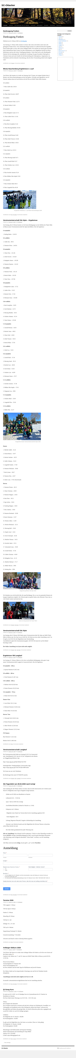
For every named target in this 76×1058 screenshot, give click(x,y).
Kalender (11, 25)
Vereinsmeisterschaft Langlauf (15, 749)
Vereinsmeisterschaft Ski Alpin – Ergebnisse (20, 220)
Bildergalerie (39, 25)
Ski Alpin (15, 214)
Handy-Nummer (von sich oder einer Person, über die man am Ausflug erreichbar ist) (25, 881)
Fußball (60, 43)
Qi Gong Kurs (8, 989)
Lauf (59, 46)
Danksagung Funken (11, 31)
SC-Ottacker (8, 5)
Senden (7, 888)
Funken (12, 63)
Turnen (14, 1038)
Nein (5, 870)
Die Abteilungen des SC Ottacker (22, 25)
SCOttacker (20, 33)
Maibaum (60, 47)
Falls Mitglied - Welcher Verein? (36, 867)
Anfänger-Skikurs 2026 (12, 948)
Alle (12, 214)
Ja (4, 869)
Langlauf (18, 778)
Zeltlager (60, 54)
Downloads (52, 25)
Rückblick (46, 25)
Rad (59, 49)
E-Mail (5, 860)
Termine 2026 (8, 900)
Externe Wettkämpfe (62, 40)
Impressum (58, 25)
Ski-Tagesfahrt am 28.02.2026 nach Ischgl (19, 784)
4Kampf (12, 625)
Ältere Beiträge (6, 1042)
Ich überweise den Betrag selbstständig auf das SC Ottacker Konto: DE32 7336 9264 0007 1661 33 (26, 878)
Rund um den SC (62, 50)
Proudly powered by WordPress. (65, 1048)
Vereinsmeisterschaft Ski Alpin (15, 630)
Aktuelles (5, 25)
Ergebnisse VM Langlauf (12, 655)
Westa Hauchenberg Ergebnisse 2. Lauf (18, 69)
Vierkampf (33, 25)
